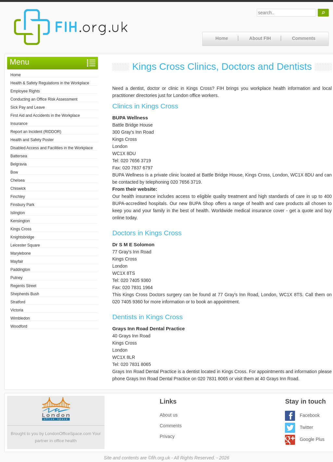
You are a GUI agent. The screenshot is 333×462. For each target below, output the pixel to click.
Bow (14, 172)
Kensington (20, 221)
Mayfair (16, 261)
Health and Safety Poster (32, 140)
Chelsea (17, 180)
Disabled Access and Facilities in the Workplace (51, 148)
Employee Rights (25, 91)
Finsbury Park (22, 204)
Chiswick (18, 188)
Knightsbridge (22, 237)
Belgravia (18, 164)
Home (222, 38)
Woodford (18, 326)
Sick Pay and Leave (27, 107)
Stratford (17, 302)
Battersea (18, 156)
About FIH (260, 38)
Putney (16, 277)
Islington (17, 213)
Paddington (20, 269)
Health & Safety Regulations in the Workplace (49, 83)
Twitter (299, 427)
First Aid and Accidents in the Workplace (45, 115)
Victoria (16, 310)
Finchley (17, 196)
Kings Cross (20, 229)
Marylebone (20, 253)
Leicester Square (25, 245)
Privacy (167, 436)
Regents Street (23, 286)
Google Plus (304, 439)
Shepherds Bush (24, 294)
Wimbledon (20, 318)
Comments (303, 38)
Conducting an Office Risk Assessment (44, 99)
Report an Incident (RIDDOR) (35, 131)
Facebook (302, 415)
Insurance (19, 123)
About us (169, 415)
